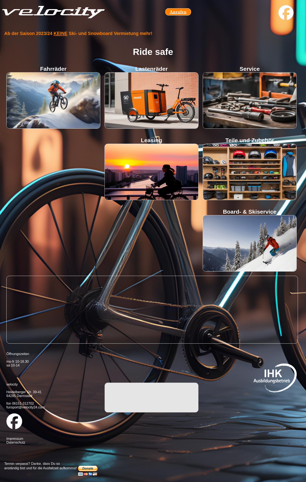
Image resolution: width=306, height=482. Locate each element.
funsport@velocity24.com (25, 407)
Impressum (14, 438)
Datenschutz (15, 442)
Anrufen (178, 12)
